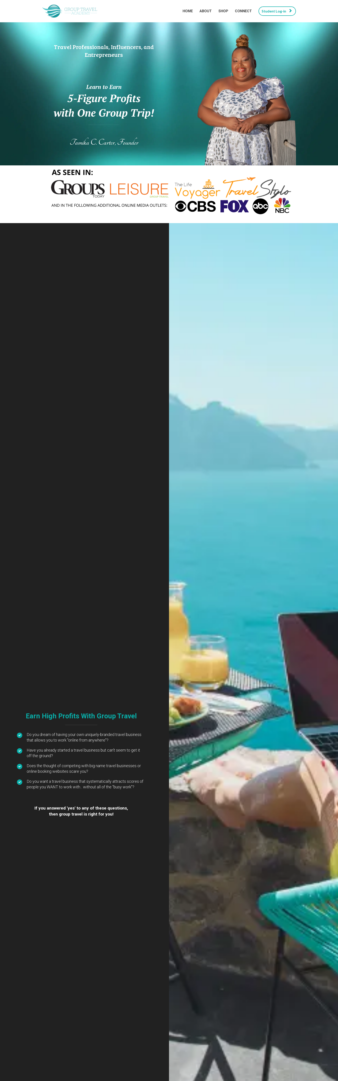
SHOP (223, 11)
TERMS (85, 1030)
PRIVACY (49, 1030)
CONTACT (287, 1030)
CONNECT (243, 11)
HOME (188, 11)
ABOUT (206, 11)
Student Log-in (277, 11)
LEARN (82, 474)
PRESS (250, 1030)
